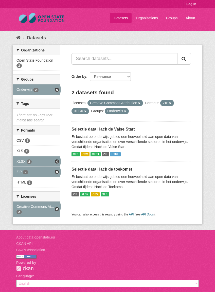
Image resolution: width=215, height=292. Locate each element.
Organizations (147, 18)
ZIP (105, 154)
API (131, 214)
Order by (78, 77)
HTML (115, 154)
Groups (171, 18)
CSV (85, 154)
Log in (191, 4)
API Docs (147, 214)
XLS (75, 154)
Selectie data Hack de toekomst (101, 169)
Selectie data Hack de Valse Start (103, 129)
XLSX (95, 154)
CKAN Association (30, 250)
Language (24, 276)
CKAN (24, 268)
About (190, 18)
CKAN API (24, 244)
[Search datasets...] (124, 59)
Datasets (121, 18)
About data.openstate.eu (35, 237)
